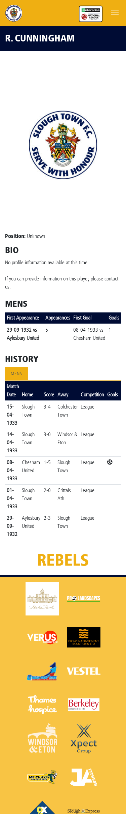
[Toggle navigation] (115, 11)
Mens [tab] (16, 373)
